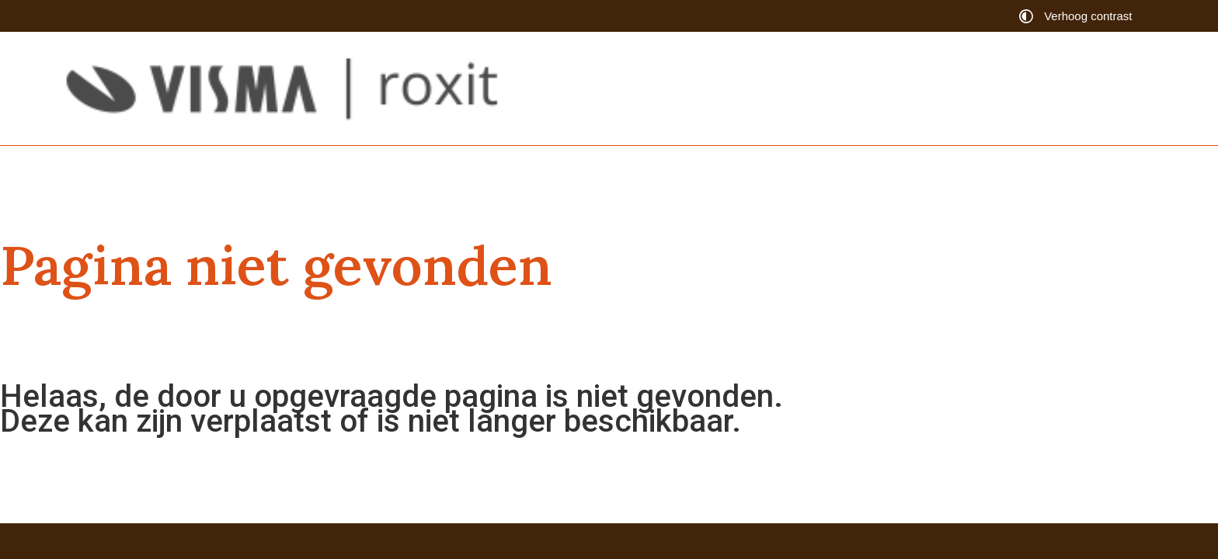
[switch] (1078, 16)
